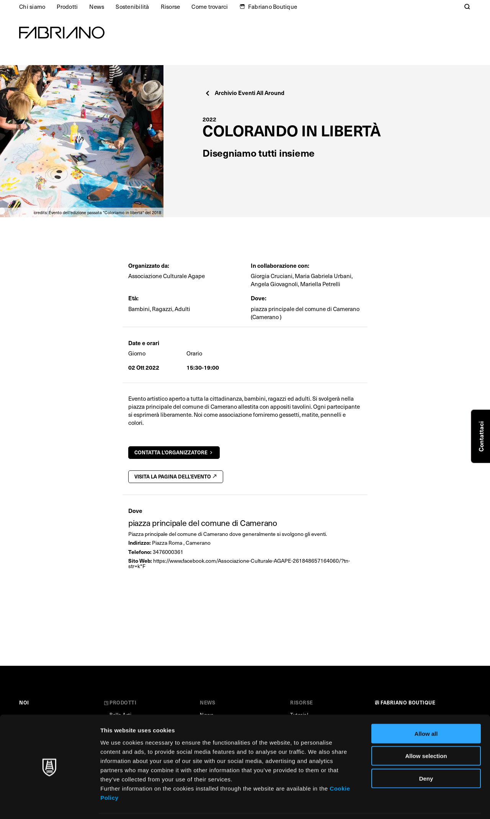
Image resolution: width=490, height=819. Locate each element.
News (96, 6)
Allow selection (426, 731)
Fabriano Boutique (272, 6)
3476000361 (168, 552)
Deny (426, 753)
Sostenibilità (132, 6)
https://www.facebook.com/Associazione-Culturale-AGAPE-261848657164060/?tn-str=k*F (239, 563)
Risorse (170, 6)
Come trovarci (209, 6)
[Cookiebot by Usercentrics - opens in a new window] (49, 804)
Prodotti (67, 6)
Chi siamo (32, 6)
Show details (402, 804)
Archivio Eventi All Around (244, 92)
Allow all (426, 709)
